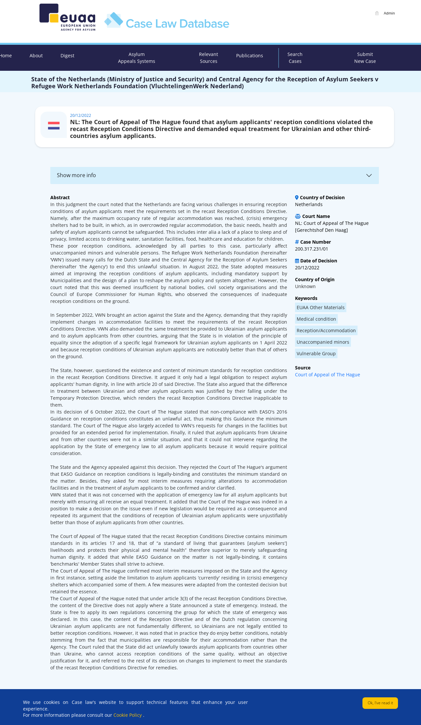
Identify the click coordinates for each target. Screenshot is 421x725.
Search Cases (295, 57)
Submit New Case (365, 57)
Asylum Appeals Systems (136, 57)
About (36, 55)
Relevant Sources (208, 57)
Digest (67, 55)
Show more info (76, 175)
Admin (389, 13)
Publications (249, 55)
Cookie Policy (128, 715)
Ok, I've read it (380, 703)
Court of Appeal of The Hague (327, 374)
